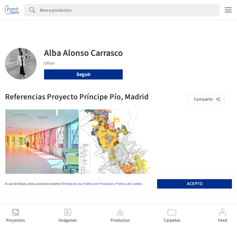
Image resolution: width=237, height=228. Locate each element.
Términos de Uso (71, 184)
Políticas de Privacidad (98, 184)
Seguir (83, 74)
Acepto (194, 184)
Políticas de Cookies (129, 184)
